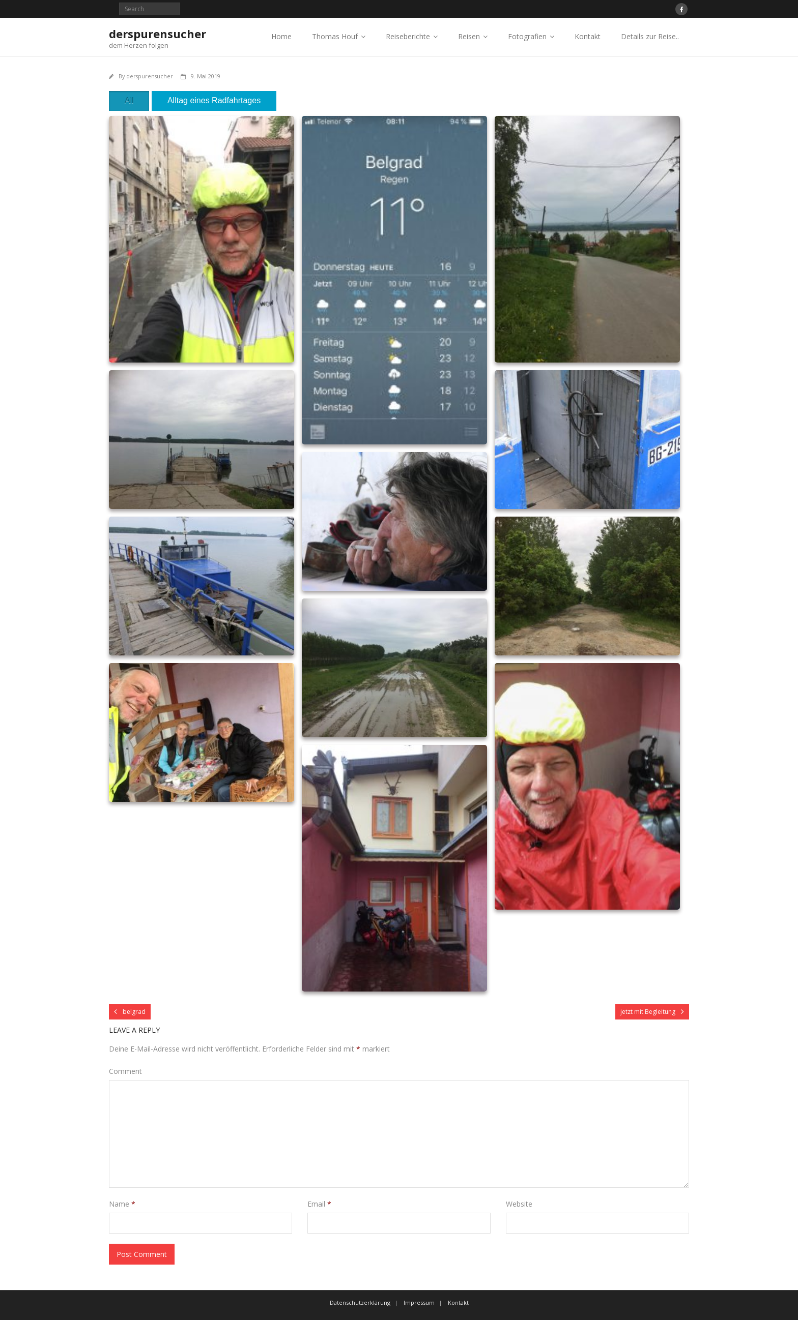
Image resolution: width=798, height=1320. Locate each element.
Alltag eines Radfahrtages (214, 100)
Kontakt (588, 36)
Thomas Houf (335, 36)
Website (519, 1204)
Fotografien (527, 36)
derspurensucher (149, 76)
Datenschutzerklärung (360, 1302)
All (129, 100)
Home (281, 36)
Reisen (469, 36)
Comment (125, 1071)
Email (319, 1204)
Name (122, 1204)
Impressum (419, 1302)
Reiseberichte (408, 36)
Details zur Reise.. (650, 36)
